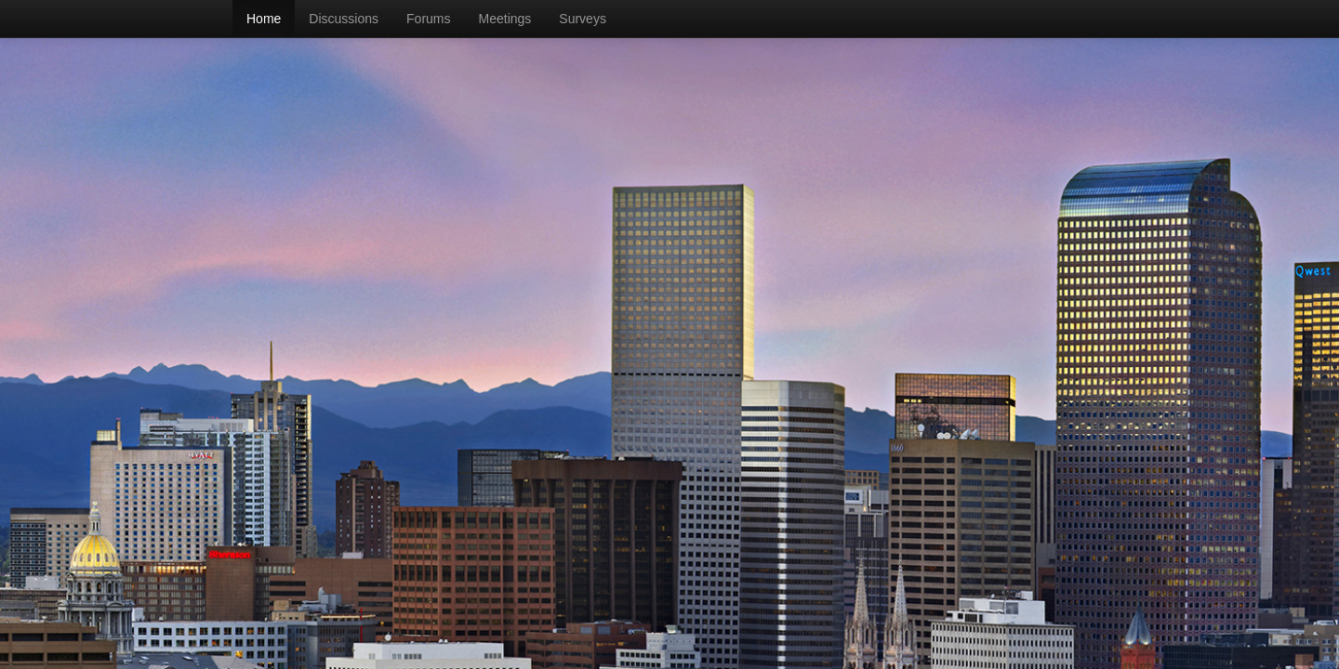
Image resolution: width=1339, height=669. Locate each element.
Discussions (343, 18)
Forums (428, 18)
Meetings (505, 18)
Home (263, 18)
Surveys (582, 18)
